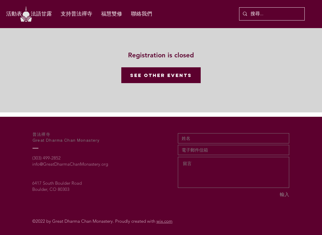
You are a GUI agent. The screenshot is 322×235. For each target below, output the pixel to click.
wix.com (164, 221)
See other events (161, 75)
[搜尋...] (271, 14)
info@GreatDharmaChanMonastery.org (70, 164)
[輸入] (268, 195)
